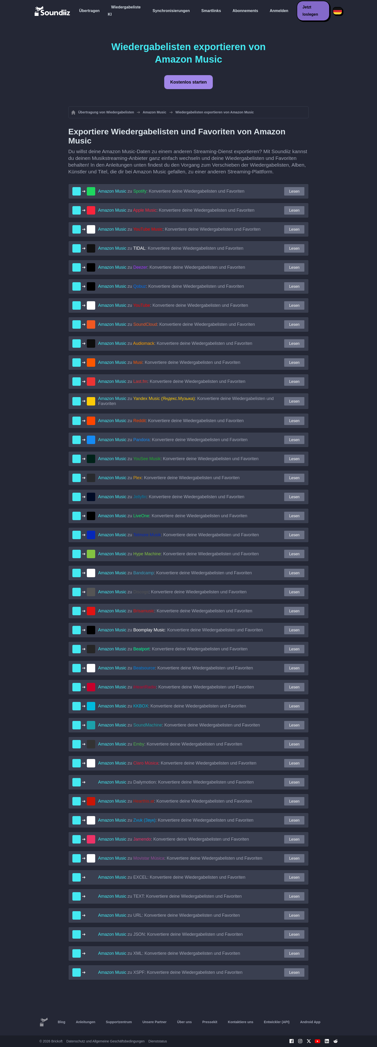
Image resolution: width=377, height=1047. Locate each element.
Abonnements (245, 11)
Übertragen (89, 11)
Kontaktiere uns (240, 1022)
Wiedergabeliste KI (124, 10)
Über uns (184, 1022)
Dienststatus (157, 1041)
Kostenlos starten (188, 82)
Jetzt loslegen (310, 10)
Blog (61, 1022)
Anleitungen (85, 1022)
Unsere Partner (154, 1022)
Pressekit (209, 1022)
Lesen (294, 191)
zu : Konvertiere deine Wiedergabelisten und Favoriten (171, 191)
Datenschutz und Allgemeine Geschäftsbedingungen (105, 1041)
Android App (310, 1022)
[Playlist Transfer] (53, 11)
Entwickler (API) (277, 1022)
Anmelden (279, 11)
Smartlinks (211, 11)
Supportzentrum (119, 1022)
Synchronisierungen (171, 11)
